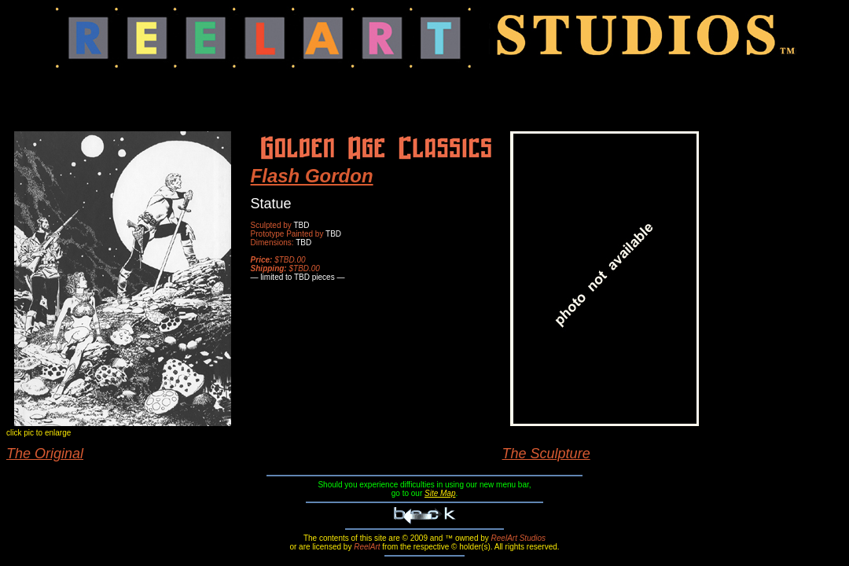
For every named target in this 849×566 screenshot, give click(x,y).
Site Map (439, 493)
